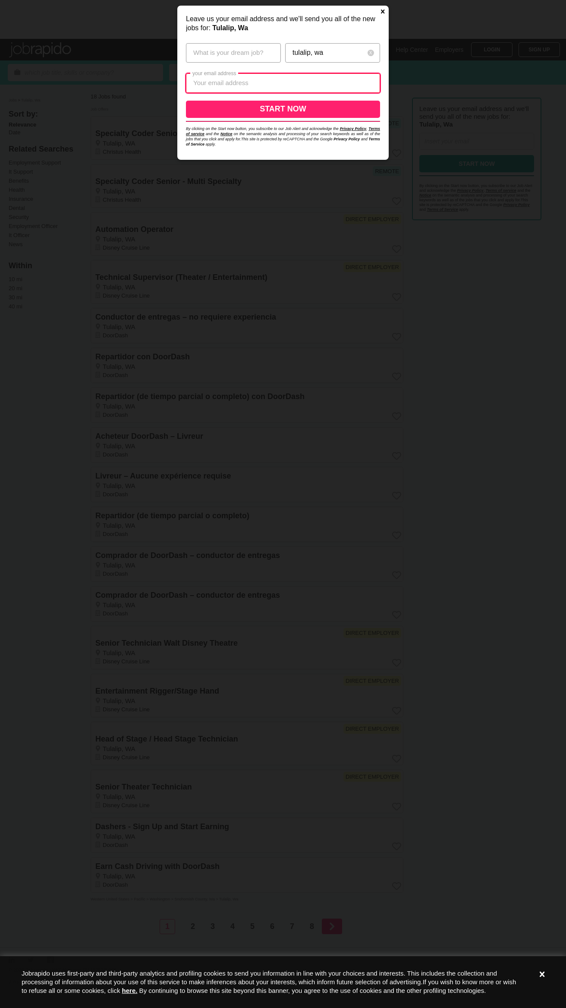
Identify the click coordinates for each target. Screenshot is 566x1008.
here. (130, 990)
